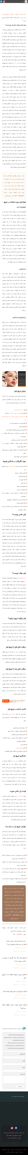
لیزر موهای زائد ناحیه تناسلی (14, 898)
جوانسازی (12, 714)
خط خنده (21, 410)
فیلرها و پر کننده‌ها (16, 63)
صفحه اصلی (23, 14)
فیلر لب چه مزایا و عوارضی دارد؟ (16, 944)
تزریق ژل (15, 761)
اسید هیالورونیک (22, 578)
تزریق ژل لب (20, 796)
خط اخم (16, 410)
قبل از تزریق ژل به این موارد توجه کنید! (14, 991)
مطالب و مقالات (14, 14)
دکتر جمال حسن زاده (13, 888)
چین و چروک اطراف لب (14, 413)
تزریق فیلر (11, 179)
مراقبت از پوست (12, 466)
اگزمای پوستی (19, 748)
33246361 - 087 (18, 934)
